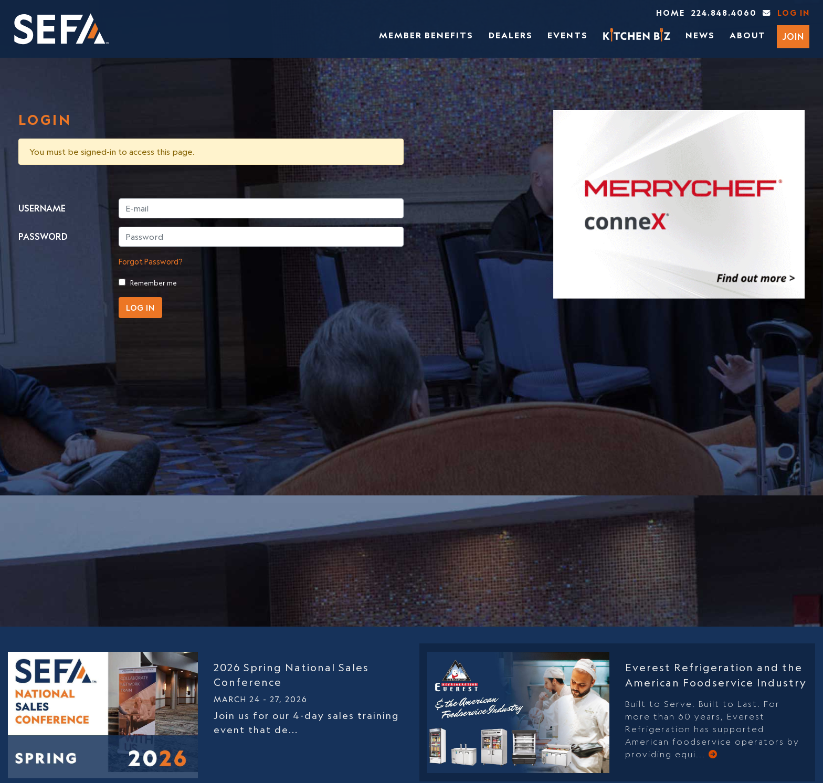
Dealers (511, 35)
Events (567, 35)
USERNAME (42, 208)
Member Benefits (426, 35)
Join (793, 36)
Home (670, 13)
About (748, 35)
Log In (793, 13)
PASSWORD (43, 236)
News (700, 35)
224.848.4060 (724, 13)
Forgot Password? (151, 262)
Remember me (153, 283)
